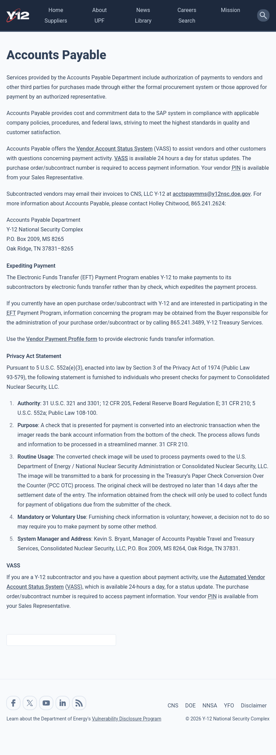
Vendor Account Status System (114, 148)
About (99, 10)
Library (143, 20)
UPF (99, 20)
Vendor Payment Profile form (61, 339)
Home (55, 10)
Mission (230, 10)
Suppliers (56, 20)
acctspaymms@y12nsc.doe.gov (212, 194)
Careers (186, 10)
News (143, 10)
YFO (229, 705)
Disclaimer (254, 705)
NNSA (209, 705)
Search (186, 20)
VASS (121, 158)
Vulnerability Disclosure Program (126, 718)
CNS (172, 705)
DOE (190, 705)
